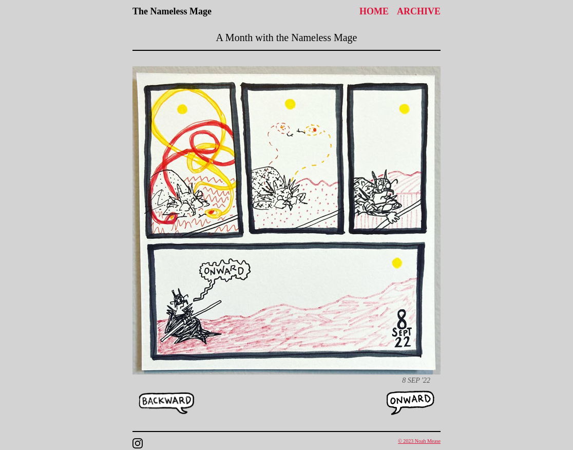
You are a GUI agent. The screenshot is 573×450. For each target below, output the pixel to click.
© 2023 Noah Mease (419, 441)
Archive (419, 11)
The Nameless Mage (172, 11)
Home (374, 11)
